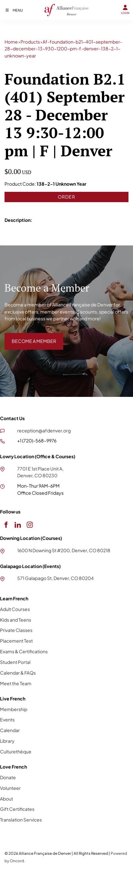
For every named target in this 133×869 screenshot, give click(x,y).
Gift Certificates (17, 809)
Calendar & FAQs (18, 673)
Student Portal (15, 662)
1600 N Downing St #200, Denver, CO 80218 (63, 550)
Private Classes (16, 630)
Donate (8, 777)
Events (7, 719)
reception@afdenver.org (44, 430)
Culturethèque (15, 751)
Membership (13, 709)
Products (30, 42)
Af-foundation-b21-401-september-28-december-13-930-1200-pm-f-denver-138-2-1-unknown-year (63, 48)
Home (11, 42)
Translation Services (21, 819)
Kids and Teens (15, 620)
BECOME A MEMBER (27, 336)
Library (7, 741)
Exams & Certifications (24, 651)
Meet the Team (15, 683)
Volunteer (10, 788)
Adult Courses (15, 609)
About (6, 799)
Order (66, 197)
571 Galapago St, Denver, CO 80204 (55, 578)
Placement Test (16, 641)
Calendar (10, 730)
